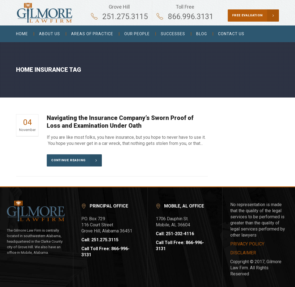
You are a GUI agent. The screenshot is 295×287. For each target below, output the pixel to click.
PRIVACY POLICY (247, 244)
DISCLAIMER (243, 252)
